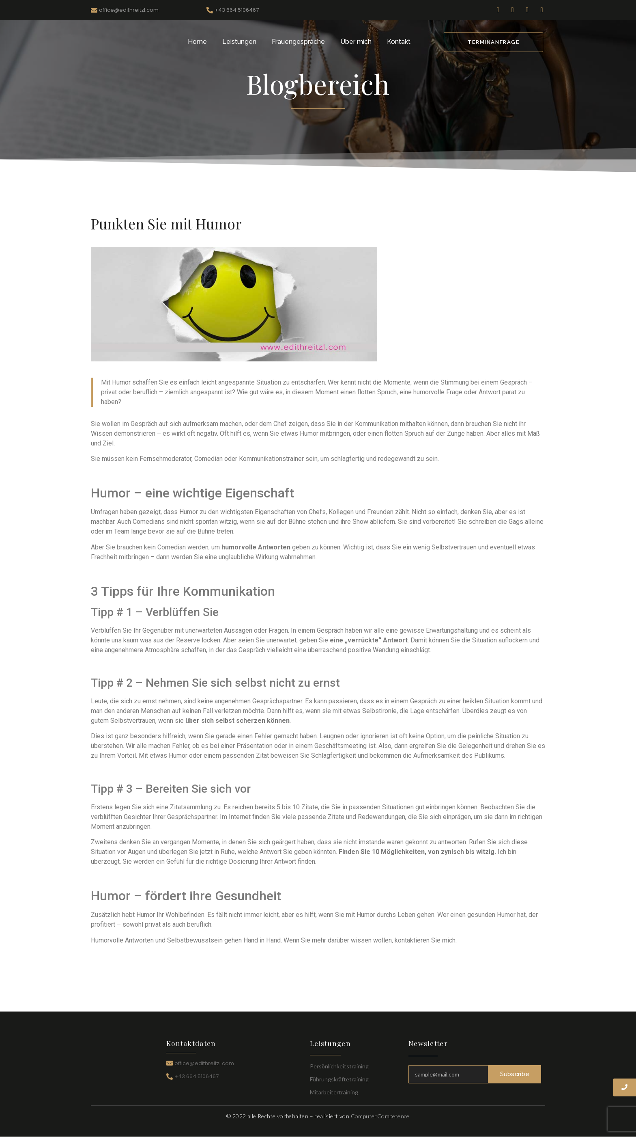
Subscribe (515, 1074)
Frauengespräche (298, 41)
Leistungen (239, 41)
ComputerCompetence (380, 1116)
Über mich (356, 41)
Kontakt (398, 41)
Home (197, 41)
